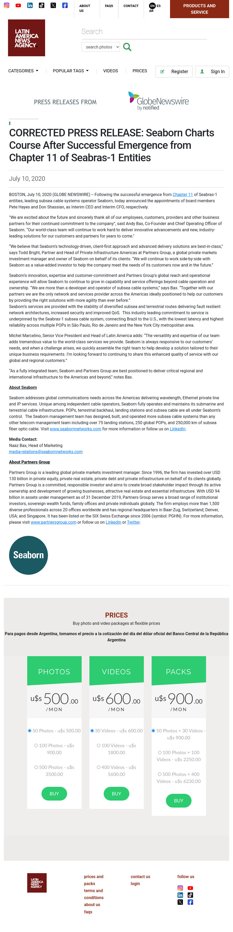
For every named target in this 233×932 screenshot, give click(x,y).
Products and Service (199, 9)
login (135, 883)
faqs (109, 6)
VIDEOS (110, 70)
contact (131, 6)
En (152, 6)
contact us (140, 876)
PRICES (140, 70)
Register (174, 71)
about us (92, 904)
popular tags (69, 70)
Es (158, 6)
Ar (151, 11)
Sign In (212, 71)
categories (21, 70)
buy (54, 793)
